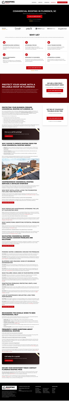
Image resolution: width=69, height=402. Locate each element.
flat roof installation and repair (30, 196)
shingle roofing (16, 324)
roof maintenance (9, 272)
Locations (34, 2)
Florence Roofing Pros (24, 387)
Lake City (8, 377)
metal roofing (33, 347)
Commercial (53, 2)
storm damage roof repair (13, 234)
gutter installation (5, 260)
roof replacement (27, 215)
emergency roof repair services (7, 221)
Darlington (4, 377)
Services (40, 2)
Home (2, 5)
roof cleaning (30, 304)
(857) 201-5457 (12, 375)
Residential (46, 2)
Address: (20, 391)
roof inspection (12, 229)
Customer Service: (22, 389)
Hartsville (3, 282)
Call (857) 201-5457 (9, 137)
